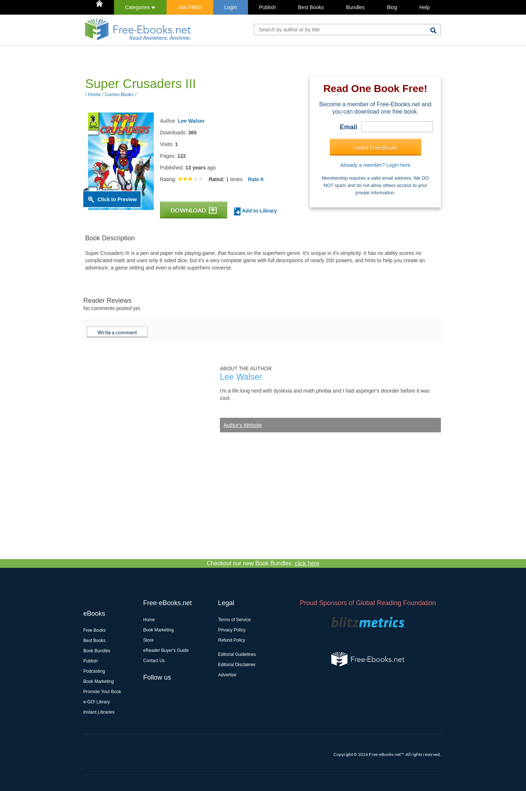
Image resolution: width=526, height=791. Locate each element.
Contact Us (154, 660)
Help (424, 7)
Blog (392, 7)
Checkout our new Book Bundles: (263, 563)
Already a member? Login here (375, 165)
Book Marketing (98, 681)
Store (148, 640)
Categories (140, 7)
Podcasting (94, 671)
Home (149, 619)
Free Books (94, 630)
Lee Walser (191, 121)
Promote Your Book (102, 691)
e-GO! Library (96, 701)
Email (348, 127)
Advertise (227, 674)
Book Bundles (96, 650)
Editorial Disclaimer (237, 664)
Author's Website (243, 425)
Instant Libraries (98, 712)
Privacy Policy (231, 630)
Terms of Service (234, 619)
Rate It (256, 179)
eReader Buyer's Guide (165, 650)
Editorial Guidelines (237, 654)
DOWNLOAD (194, 210)
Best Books (311, 7)
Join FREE (190, 7)
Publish (267, 7)
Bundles (355, 7)
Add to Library (255, 211)
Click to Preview (117, 199)
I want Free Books (375, 147)
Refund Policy (231, 640)
